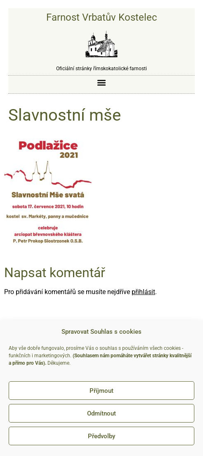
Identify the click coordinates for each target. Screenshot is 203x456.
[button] (102, 82)
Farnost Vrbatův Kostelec (101, 17)
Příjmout (101, 390)
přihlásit (143, 292)
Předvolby (101, 436)
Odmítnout (101, 413)
